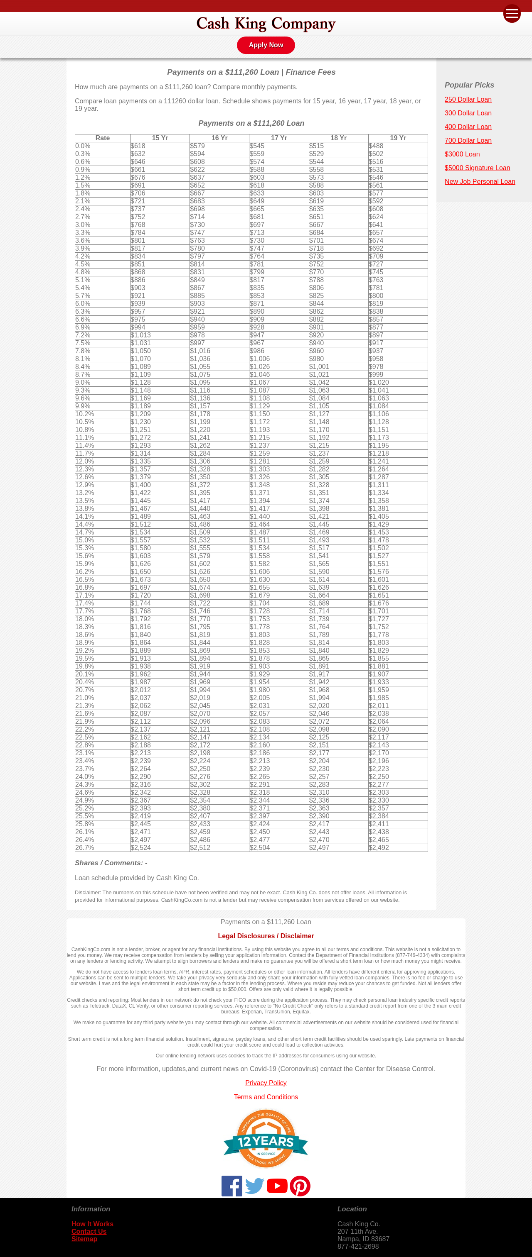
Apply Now (266, 45)
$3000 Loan (462, 154)
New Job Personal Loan (480, 181)
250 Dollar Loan (468, 99)
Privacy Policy (266, 1082)
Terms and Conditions (266, 1097)
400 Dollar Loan (468, 126)
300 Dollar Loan (468, 113)
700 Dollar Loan (468, 140)
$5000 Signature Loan (477, 167)
